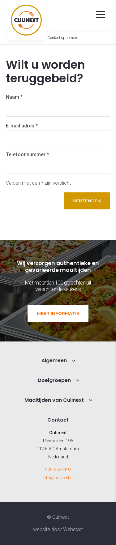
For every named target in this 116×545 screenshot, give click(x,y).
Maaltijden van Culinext (54, 400)
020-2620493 (58, 469)
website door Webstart (58, 529)
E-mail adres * (22, 126)
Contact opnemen (62, 37)
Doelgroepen (54, 380)
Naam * (14, 97)
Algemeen (54, 360)
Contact (58, 419)
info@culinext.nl (58, 477)
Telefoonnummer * (27, 154)
